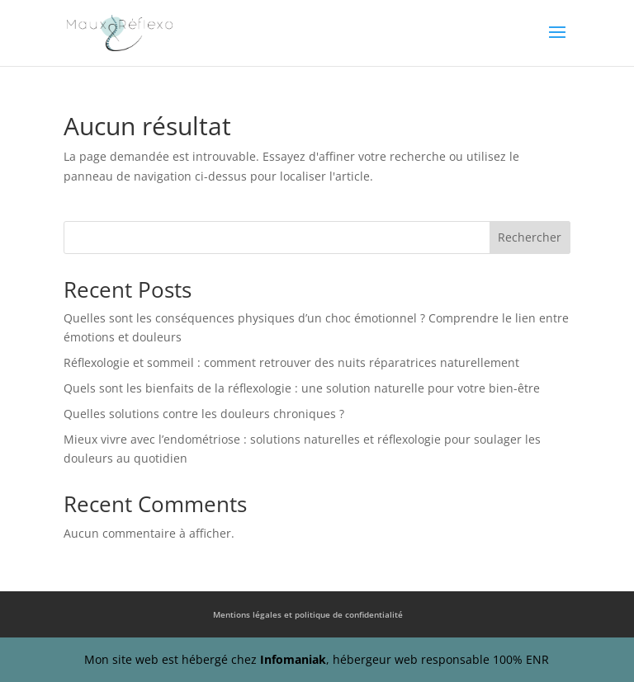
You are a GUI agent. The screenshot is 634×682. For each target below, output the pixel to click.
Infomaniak (293, 659)
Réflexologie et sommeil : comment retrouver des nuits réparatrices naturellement (291, 362)
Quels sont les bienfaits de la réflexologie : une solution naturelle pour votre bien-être (302, 388)
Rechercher (529, 237)
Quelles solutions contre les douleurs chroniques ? (204, 413)
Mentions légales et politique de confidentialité (308, 614)
